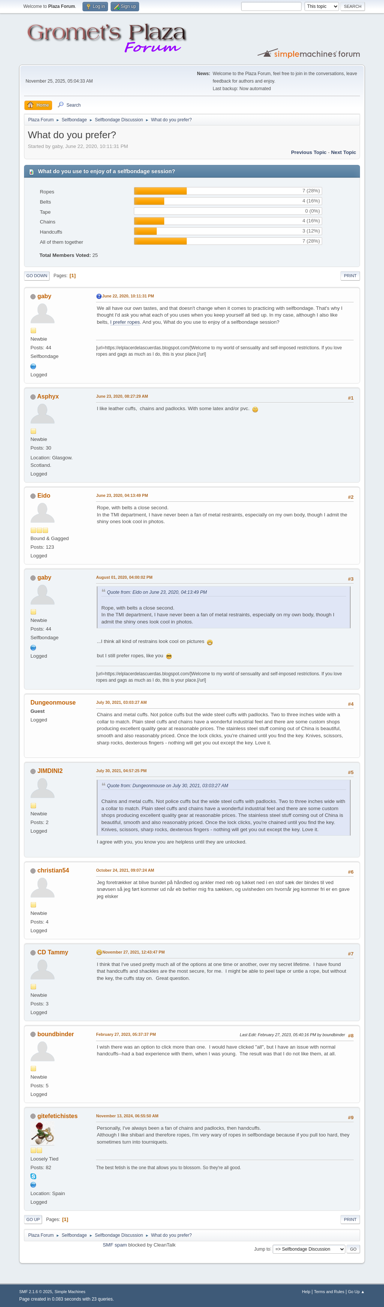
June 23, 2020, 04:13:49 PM (122, 495)
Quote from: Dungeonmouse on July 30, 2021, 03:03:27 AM (167, 785)
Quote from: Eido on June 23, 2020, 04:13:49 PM (157, 592)
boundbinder (56, 1034)
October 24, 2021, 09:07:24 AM (125, 870)
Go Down (36, 275)
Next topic (343, 152)
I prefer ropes (125, 322)
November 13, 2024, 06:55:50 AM (127, 1116)
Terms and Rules (329, 1291)
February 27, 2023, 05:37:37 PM (126, 1034)
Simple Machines (70, 1291)
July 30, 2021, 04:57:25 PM (121, 770)
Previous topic (309, 152)
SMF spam (115, 1245)
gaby (44, 296)
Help (306, 1291)
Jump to (262, 1248)
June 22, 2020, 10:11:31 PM (128, 296)
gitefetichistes (58, 1116)
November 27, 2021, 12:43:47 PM (133, 952)
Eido (44, 495)
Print (350, 275)
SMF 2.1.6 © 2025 (35, 1291)
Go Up (33, 1219)
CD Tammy (53, 952)
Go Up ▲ (356, 1291)
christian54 (53, 870)
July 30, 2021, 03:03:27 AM (121, 702)
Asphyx (48, 396)
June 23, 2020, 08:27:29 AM (122, 396)
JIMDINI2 (50, 771)
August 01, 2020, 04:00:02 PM (124, 577)
